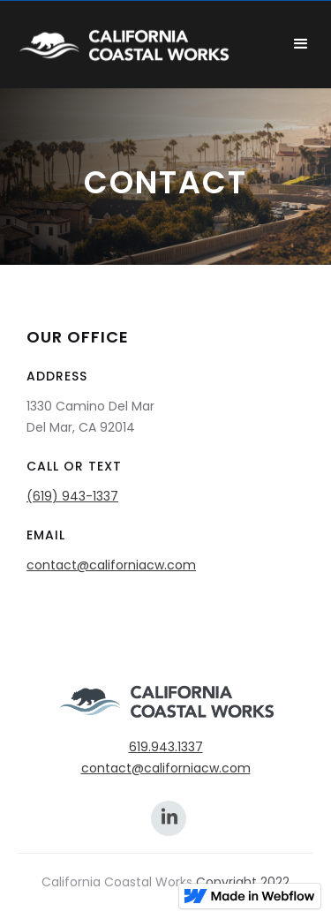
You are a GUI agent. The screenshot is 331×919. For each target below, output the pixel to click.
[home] (142, 44)
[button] (301, 44)
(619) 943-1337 (72, 496)
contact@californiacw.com (111, 565)
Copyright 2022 (243, 882)
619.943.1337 (166, 747)
